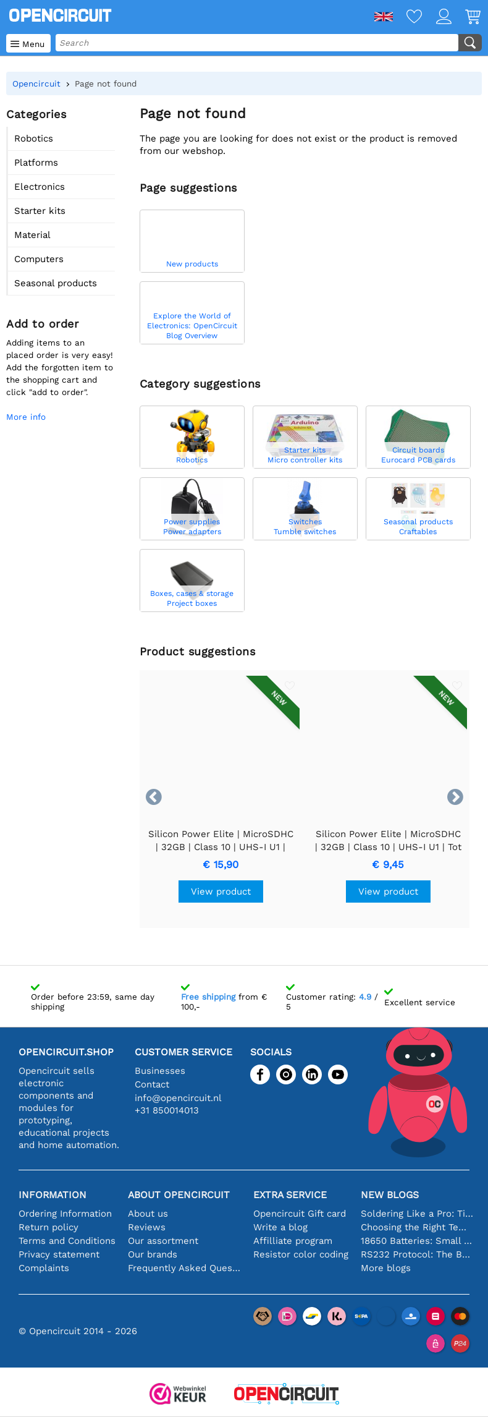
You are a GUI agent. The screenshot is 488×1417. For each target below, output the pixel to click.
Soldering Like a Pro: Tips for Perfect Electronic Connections (417, 1213)
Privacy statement (59, 1254)
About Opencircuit (179, 1195)
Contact (152, 1084)
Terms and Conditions (67, 1240)
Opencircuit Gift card (299, 1213)
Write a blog (280, 1227)
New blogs (390, 1195)
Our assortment (163, 1240)
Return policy (48, 1227)
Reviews (147, 1227)
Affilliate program (292, 1240)
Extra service (290, 1195)
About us (148, 1213)
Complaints (44, 1268)
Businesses (160, 1070)
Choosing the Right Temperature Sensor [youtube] (417, 1227)
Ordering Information (65, 1213)
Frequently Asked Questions (184, 1268)
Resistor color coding (300, 1254)
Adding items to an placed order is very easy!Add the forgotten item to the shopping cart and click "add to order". (59, 367)
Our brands (152, 1254)
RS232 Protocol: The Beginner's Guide (417, 1254)
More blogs (386, 1268)
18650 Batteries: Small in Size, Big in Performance (417, 1240)
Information (52, 1195)
